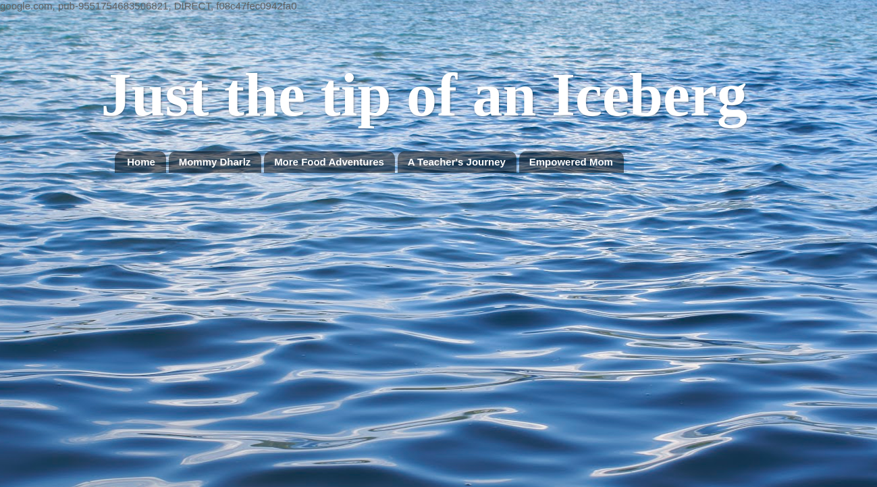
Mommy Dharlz (215, 162)
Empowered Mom (571, 162)
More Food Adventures (329, 162)
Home (141, 162)
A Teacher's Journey (457, 162)
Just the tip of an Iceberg (424, 94)
